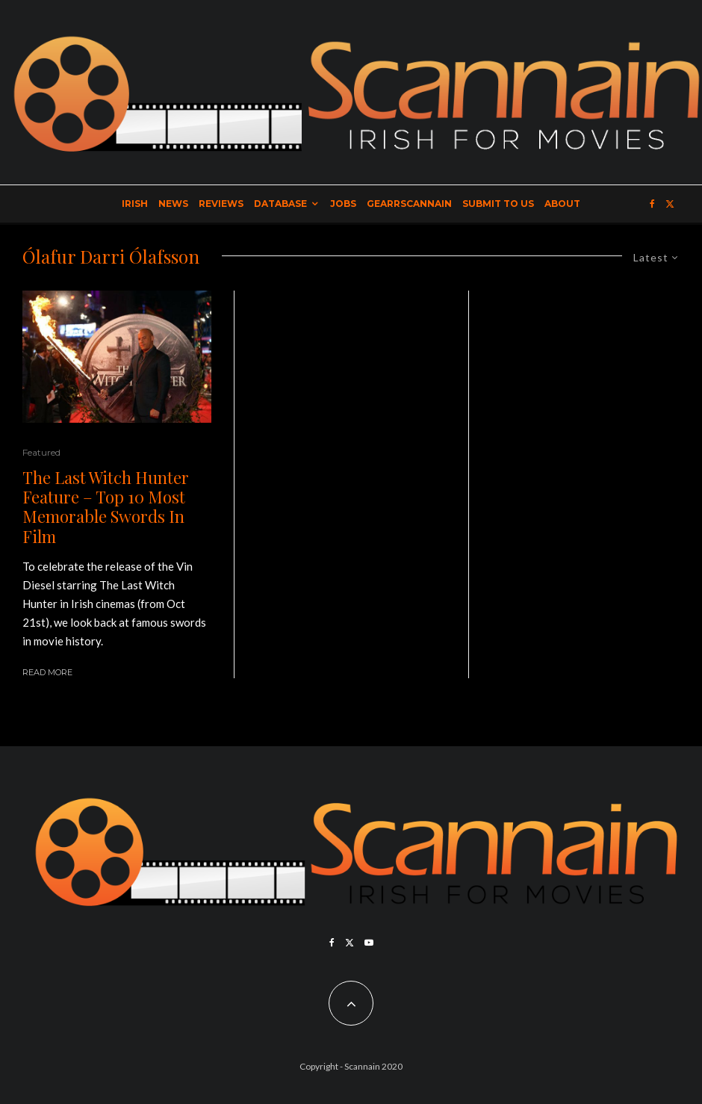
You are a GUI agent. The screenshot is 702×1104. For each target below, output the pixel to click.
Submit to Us (498, 203)
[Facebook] (652, 204)
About (562, 203)
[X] (670, 204)
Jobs (343, 203)
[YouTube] (369, 942)
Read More (47, 672)
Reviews (221, 203)
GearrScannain (409, 203)
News (173, 203)
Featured (41, 452)
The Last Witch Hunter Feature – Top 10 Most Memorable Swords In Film (105, 507)
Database (280, 203)
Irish (135, 203)
